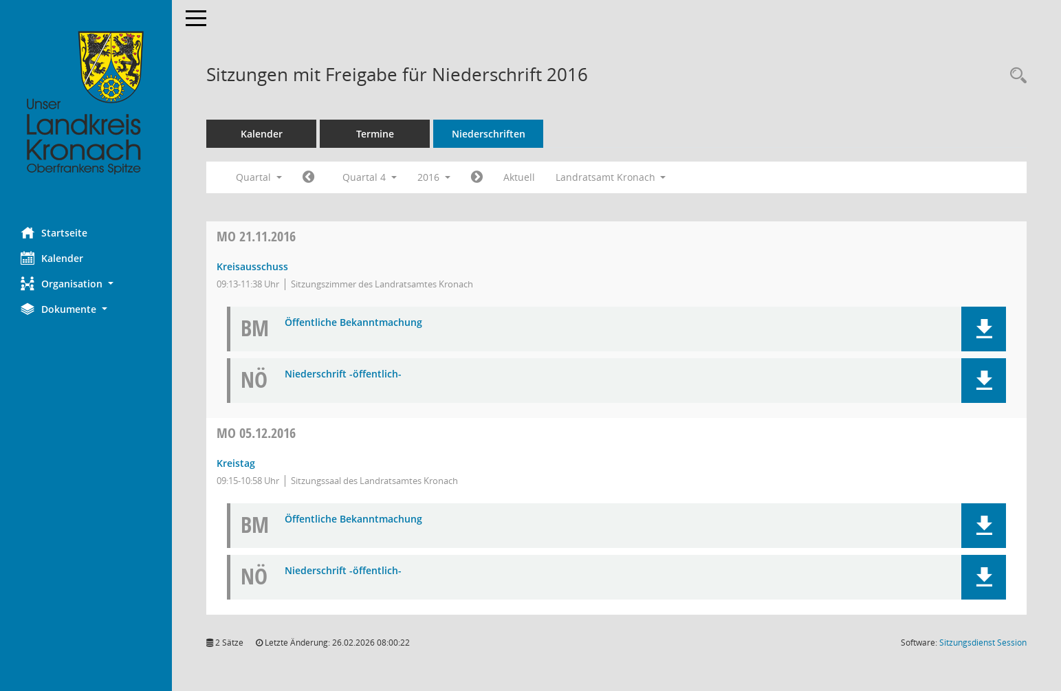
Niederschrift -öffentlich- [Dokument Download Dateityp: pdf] (343, 374)
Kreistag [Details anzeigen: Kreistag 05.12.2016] (236, 463)
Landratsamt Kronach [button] (611, 177)
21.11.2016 (256, 236)
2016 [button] (433, 177)
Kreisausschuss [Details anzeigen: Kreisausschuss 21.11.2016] (252, 266)
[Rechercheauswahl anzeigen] (1015, 76)
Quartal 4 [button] (369, 177)
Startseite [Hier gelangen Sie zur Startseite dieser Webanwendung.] (54, 232)
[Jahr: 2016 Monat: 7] (308, 177)
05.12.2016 (256, 433)
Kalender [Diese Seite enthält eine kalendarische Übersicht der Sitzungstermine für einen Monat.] (52, 258)
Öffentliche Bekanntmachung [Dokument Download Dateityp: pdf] (353, 323)
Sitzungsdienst (983, 642)
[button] (86, 283)
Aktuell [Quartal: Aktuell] (519, 177)
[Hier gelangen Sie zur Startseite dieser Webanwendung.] (86, 103)
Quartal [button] (259, 177)
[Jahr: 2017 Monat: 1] (477, 177)
